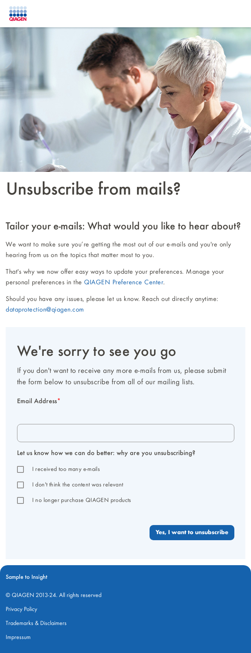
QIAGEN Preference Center (123, 282)
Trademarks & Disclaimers (36, 623)
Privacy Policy (21, 609)
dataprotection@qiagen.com (45, 309)
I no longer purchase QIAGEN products (81, 500)
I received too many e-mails (66, 469)
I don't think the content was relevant (77, 485)
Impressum (18, 637)
